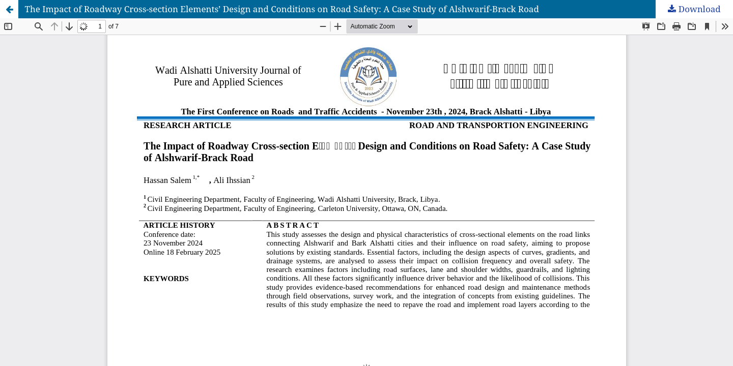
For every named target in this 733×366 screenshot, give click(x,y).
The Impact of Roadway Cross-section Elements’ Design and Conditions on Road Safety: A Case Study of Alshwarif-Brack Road (282, 9)
